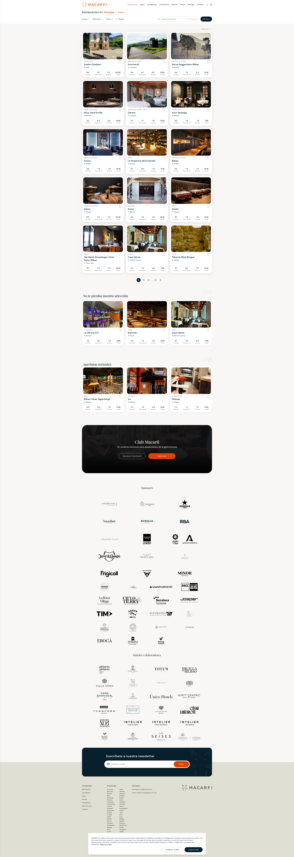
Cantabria (110, 802)
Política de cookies (106, 844)
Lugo (120, 817)
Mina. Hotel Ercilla (93, 112)
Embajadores (152, 5)
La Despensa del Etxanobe (141, 160)
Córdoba (122, 804)
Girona (121, 806)
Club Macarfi (164, 5)
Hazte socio (162, 456)
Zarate (175, 209)
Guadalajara (123, 808)
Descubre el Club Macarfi (132, 456)
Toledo (121, 831)
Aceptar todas (193, 850)
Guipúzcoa (110, 810)
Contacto (200, 5)
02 (144, 280)
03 (149, 280)
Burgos (121, 798)
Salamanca (123, 825)
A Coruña (110, 789)
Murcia (109, 821)
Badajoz (121, 796)
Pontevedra (110, 825)
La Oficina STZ (91, 332)
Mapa (206, 19)
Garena (131, 112)
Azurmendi (133, 64)
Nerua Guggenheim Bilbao (185, 64)
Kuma (131, 209)
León (120, 815)
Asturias (122, 794)
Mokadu (176, 399)
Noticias (175, 5)
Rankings (191, 5)
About (142, 5)
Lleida (109, 817)
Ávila (108, 796)
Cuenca (109, 806)
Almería (109, 794)
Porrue (87, 160)
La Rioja (109, 815)
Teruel (109, 831)
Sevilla (121, 827)
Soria (108, 829)
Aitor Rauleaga (179, 112)
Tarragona (122, 829)
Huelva (121, 810)
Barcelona (110, 798)
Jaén (120, 812)
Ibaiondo (132, 332)
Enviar (181, 764)
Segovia (109, 827)
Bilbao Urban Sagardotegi (97, 399)
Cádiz (121, 800)
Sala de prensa (87, 806)
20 (155, 280)
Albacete (110, 791)
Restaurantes (132, 5)
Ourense (109, 823)
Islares (87, 209)
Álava (121, 789)
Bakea (175, 160)
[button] (207, 4)
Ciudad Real (111, 804)
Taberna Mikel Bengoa (183, 257)
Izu (129, 399)
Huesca (109, 812)
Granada (110, 808)
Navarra (121, 821)
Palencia (122, 823)
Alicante (122, 791)
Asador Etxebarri (92, 64)
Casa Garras (134, 257)
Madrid (109, 819)
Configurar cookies (172, 850)
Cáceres (109, 800)
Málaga (121, 819)
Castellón (122, 802)
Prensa (182, 5)
